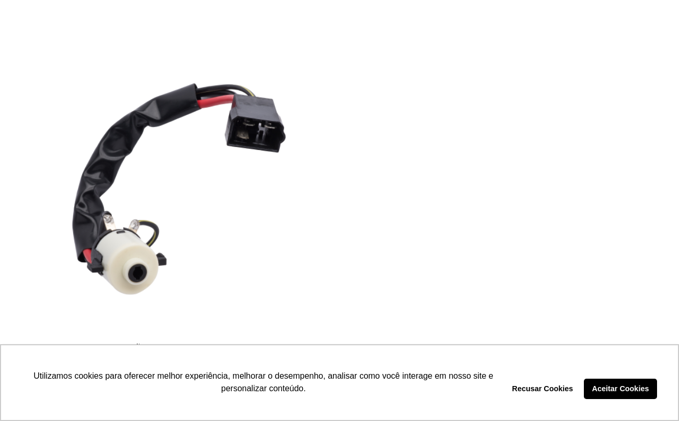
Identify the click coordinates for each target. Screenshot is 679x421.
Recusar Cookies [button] (542, 388)
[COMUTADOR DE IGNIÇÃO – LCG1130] (175, 189)
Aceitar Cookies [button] (620, 388)
